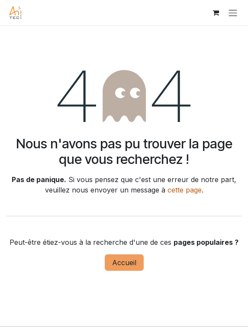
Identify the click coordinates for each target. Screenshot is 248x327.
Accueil (124, 262)
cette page (184, 190)
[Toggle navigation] (233, 12)
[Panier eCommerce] (215, 12)
